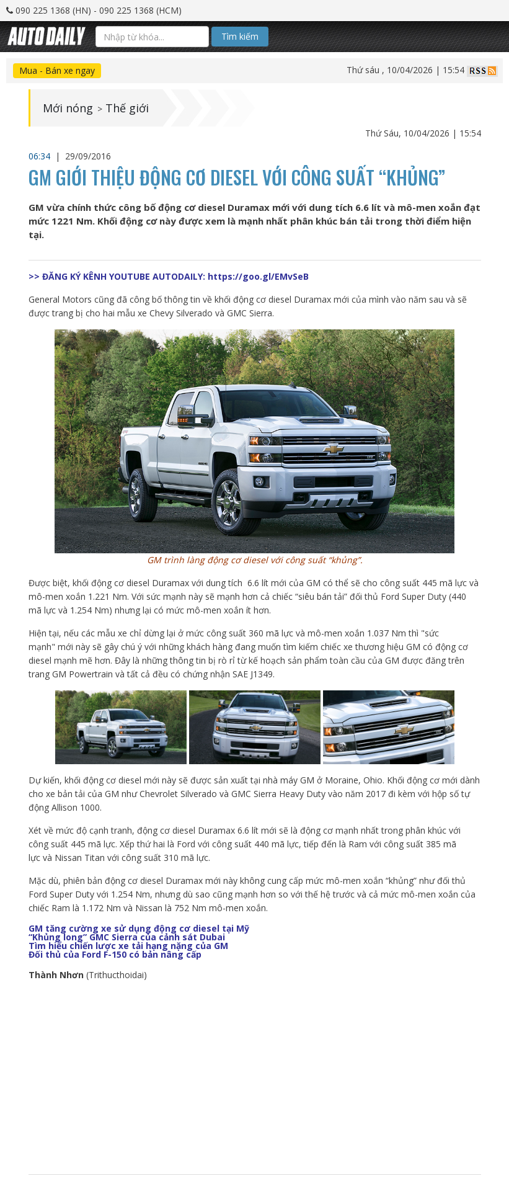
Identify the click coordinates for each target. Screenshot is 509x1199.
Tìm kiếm (240, 36)
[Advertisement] (254, 1078)
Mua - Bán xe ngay (57, 70)
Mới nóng (68, 108)
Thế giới (127, 108)
